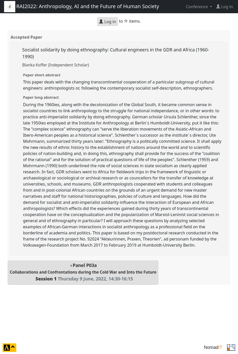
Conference (197, 6)
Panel (83, 272)
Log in (107, 21)
